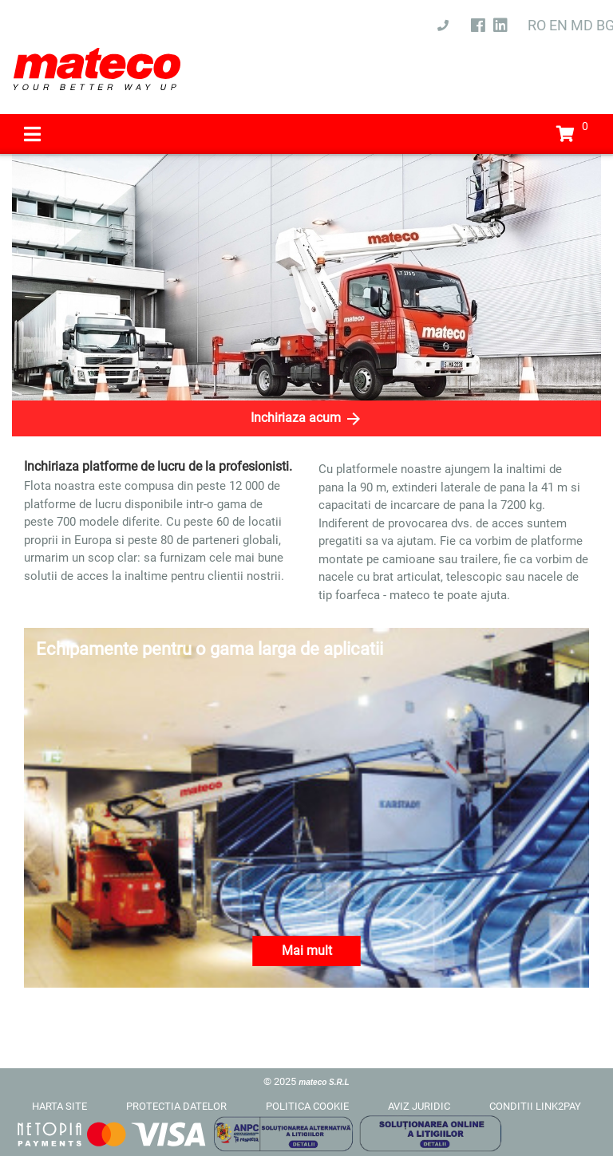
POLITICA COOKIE (307, 1106)
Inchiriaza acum (307, 418)
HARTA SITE (59, 1106)
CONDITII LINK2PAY (535, 1106)
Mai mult (307, 950)
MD (582, 25)
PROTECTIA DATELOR (176, 1106)
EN (558, 25)
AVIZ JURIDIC (419, 1106)
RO (537, 25)
